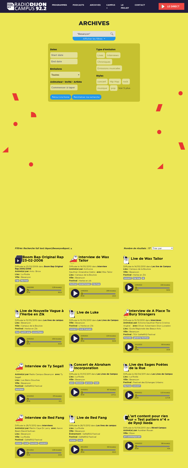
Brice (38, 271)
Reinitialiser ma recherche (86, 97)
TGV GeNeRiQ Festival (144, 334)
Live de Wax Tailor (147, 258)
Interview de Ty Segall (44, 366)
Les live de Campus (161, 266)
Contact (140, 5)
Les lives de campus (53, 320)
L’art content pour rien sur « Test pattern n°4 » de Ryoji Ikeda (148, 419)
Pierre (158, 323)
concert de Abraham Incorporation (92, 366)
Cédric (92, 272)
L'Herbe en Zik (86, 326)
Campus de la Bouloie (86, 275)
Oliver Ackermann (147, 326)
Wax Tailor (107, 272)
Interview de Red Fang (44, 417)
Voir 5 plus (124, 88)
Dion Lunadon (164, 326)
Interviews (47, 425)
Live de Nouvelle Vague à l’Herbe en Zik (42, 312)
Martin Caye (35, 428)
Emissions (56, 69)
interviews (156, 320)
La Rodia (25, 274)
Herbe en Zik (139, 275)
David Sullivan (28, 431)
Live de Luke (88, 312)
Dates (53, 49)
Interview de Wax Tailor (94, 258)
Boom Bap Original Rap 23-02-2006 (43, 258)
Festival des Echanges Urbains (148, 382)
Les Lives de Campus (107, 320)
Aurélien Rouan (145, 430)
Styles (99, 75)
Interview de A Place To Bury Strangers (149, 312)
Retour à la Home (60, 97)
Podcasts (78, 5)
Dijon (132, 433)
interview (102, 266)
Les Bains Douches (30, 380)
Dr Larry (46, 428)
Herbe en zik (85, 281)
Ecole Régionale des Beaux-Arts (145, 329)
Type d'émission (105, 49)
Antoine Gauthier (146, 323)
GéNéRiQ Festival (33, 386)
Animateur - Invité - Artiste (66, 82)
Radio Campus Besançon (41, 374)
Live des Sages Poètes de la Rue (148, 366)
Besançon (26, 277)
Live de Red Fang (92, 417)
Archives (95, 5)
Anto (31, 271)
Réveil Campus (159, 427)
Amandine (83, 272)
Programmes (59, 5)
